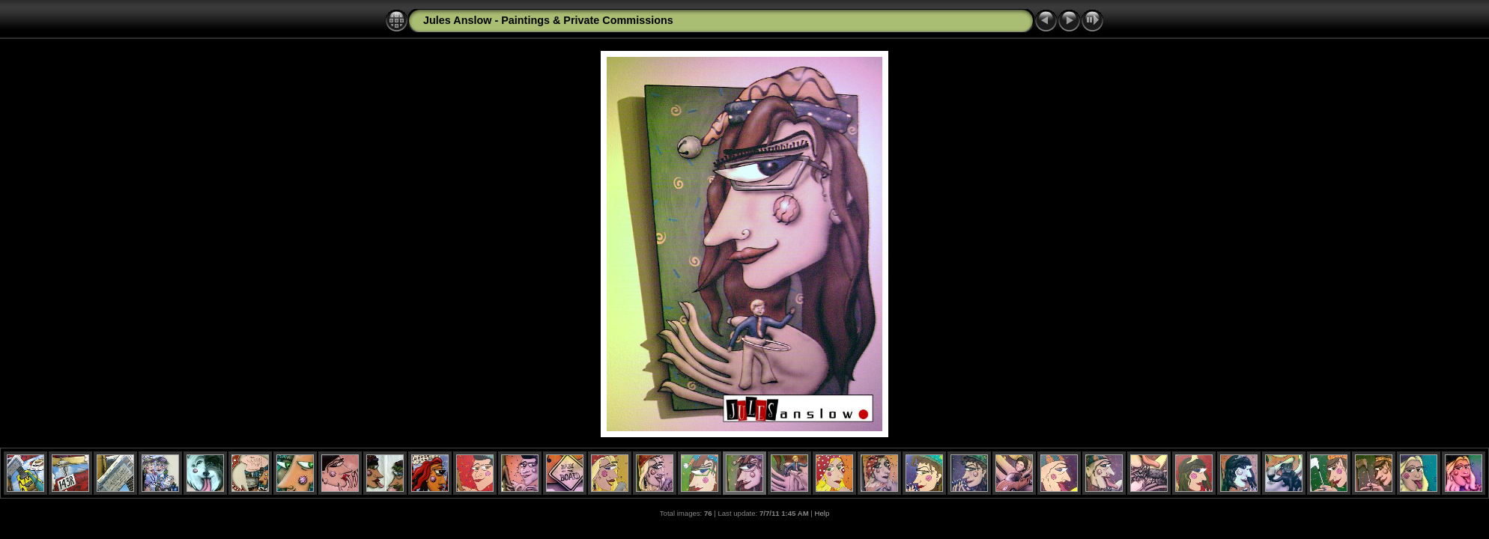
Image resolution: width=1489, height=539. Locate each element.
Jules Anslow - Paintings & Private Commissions (548, 20)
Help (822, 513)
